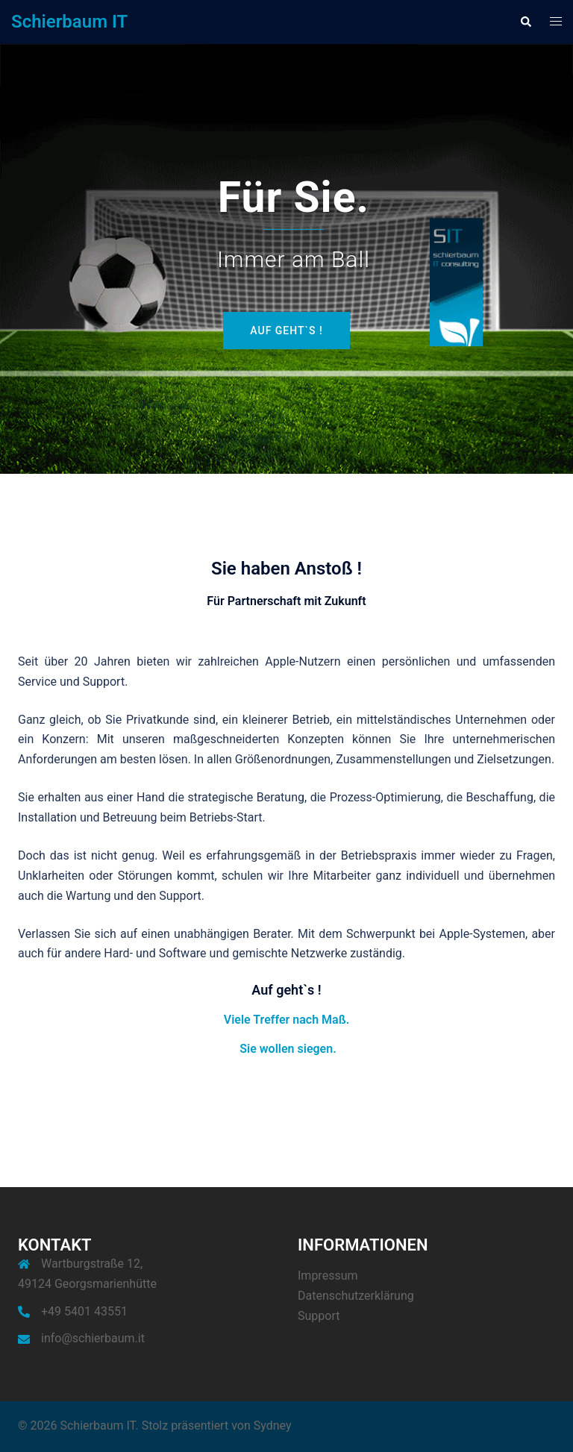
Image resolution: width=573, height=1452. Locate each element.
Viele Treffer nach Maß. (286, 1020)
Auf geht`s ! (286, 331)
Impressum (328, 1275)
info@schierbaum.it (93, 1338)
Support (318, 1316)
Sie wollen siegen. (287, 1049)
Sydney (273, 1425)
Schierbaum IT (69, 21)
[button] (525, 22)
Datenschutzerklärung (356, 1296)
